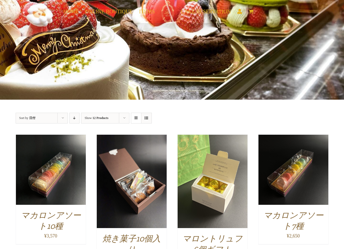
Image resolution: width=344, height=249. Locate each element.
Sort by (27, 118)
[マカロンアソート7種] (293, 138)
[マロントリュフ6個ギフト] (213, 138)
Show (96, 118)
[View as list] (146, 118)
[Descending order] (74, 118)
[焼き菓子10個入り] (132, 138)
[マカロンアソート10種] (51, 138)
